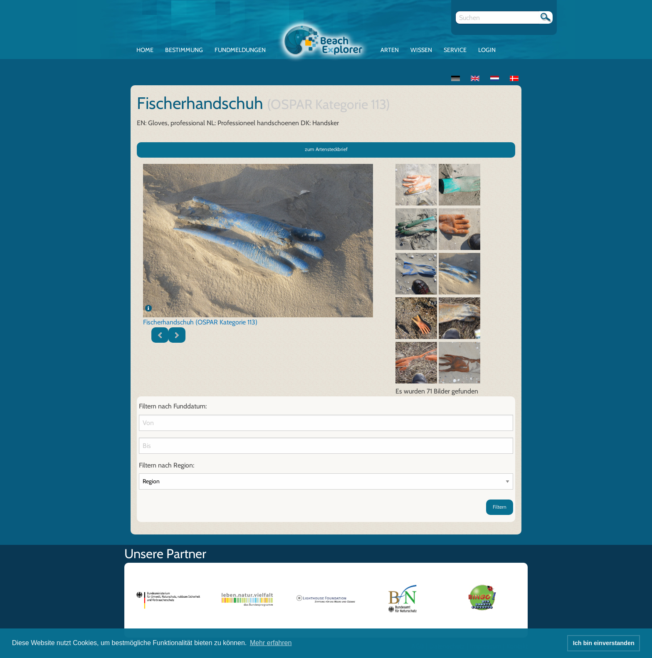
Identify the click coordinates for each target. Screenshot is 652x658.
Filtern (499, 507)
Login (487, 50)
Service (455, 50)
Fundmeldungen (240, 50)
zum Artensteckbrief (326, 149)
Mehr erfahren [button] (271, 642)
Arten (389, 50)
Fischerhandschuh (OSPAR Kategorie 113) (200, 322)
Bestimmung (184, 50)
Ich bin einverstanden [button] (604, 643)
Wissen (421, 50)
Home (144, 50)
